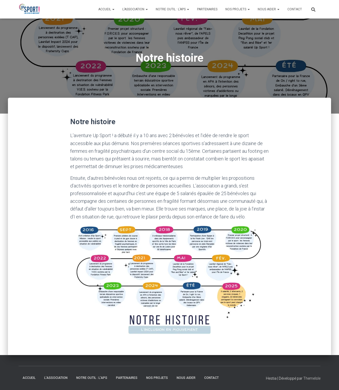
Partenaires (207, 9)
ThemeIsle (311, 378)
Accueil (106, 9)
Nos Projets (237, 9)
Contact (294, 9)
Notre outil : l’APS (172, 9)
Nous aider (268, 9)
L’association (135, 9)
